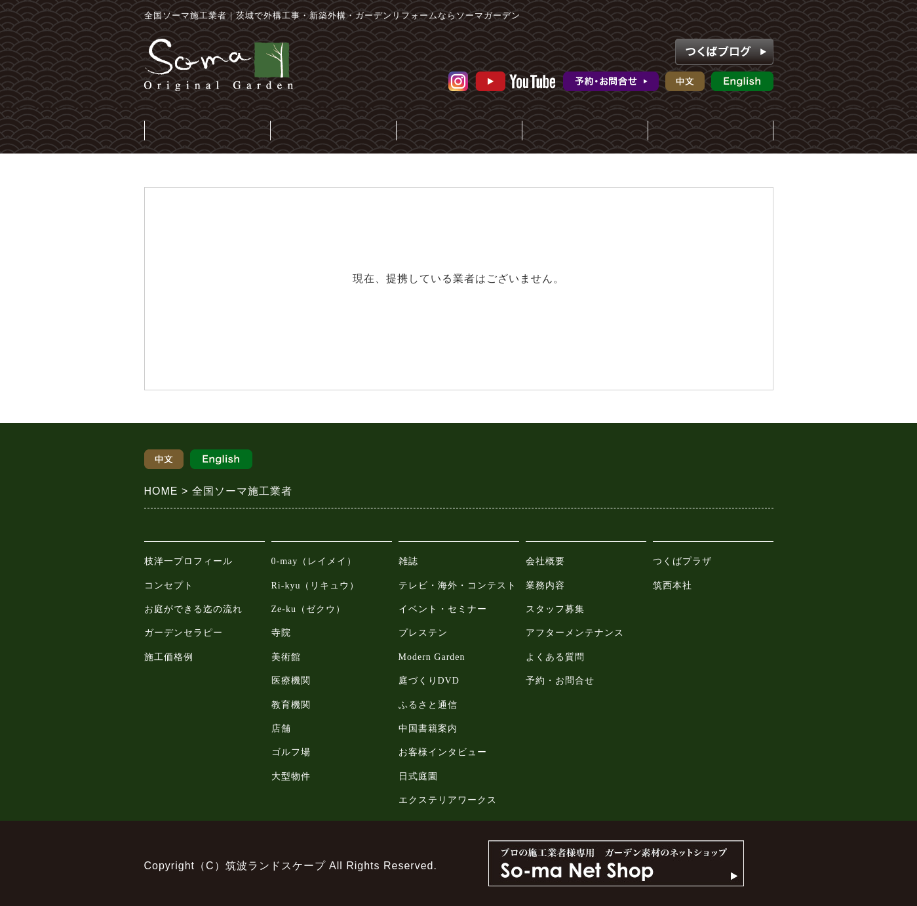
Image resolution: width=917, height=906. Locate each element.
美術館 (286, 657)
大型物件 (291, 776)
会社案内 (585, 131)
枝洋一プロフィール (188, 561)
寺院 (281, 633)
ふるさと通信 (428, 705)
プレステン (423, 633)
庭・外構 (207, 131)
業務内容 (545, 585)
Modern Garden (432, 657)
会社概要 (545, 561)
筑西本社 (672, 585)
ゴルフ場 (291, 752)
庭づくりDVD (429, 681)
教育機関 (291, 705)
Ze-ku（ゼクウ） (308, 609)
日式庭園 (418, 776)
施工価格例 (168, 657)
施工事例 (333, 131)
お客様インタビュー (443, 752)
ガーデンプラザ (710, 131)
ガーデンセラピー (183, 633)
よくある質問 (555, 657)
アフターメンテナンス (575, 633)
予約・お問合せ (560, 681)
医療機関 (291, 681)
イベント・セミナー (443, 609)
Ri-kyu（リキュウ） (315, 585)
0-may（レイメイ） (314, 561)
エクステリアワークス (448, 800)
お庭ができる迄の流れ (193, 609)
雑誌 (408, 561)
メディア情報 (459, 131)
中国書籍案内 (428, 728)
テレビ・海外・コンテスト (458, 585)
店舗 (281, 728)
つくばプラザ (682, 561)
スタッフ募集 (555, 609)
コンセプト (168, 585)
